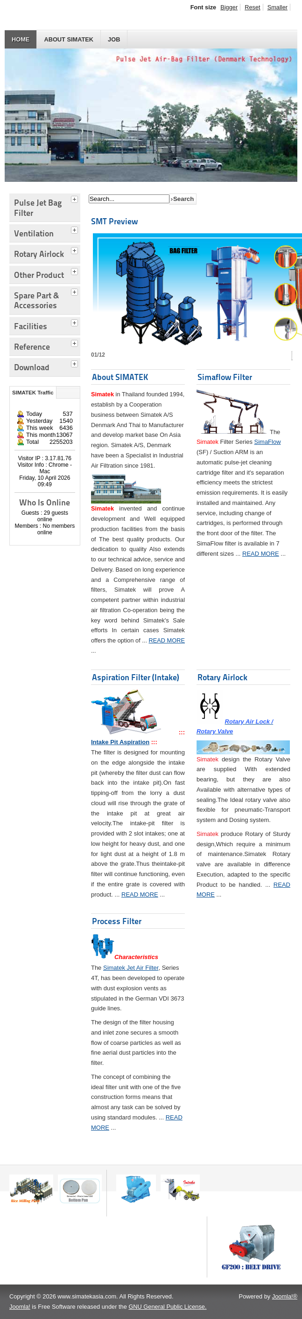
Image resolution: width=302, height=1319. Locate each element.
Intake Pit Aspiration (120, 742)
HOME (20, 39)
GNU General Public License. (167, 1306)
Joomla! (19, 1306)
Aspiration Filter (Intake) (135, 677)
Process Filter (116, 921)
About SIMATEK (68, 39)
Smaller (277, 7)
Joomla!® (284, 1296)
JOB (114, 39)
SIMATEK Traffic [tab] (33, 392)
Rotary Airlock (222, 677)
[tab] (75, 198)
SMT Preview (114, 221)
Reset (252, 7)
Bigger (229, 7)
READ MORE (167, 640)
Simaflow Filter (224, 377)
